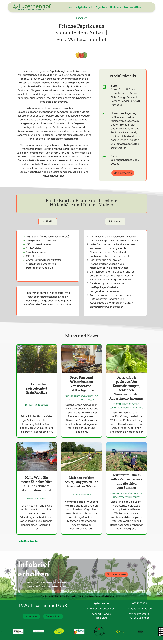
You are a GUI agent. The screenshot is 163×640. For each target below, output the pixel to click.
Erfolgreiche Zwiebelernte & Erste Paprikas (36, 388)
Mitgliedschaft (83, 7)
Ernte (37, 405)
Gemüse (44, 405)
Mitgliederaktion (121, 497)
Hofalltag (93, 396)
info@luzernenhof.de (139, 608)
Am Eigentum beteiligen (101, 608)
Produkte (135, 497)
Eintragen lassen (116, 574)
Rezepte (72, 400)
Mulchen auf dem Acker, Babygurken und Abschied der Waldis (81, 482)
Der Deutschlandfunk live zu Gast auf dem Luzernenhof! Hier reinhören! (81, 596)
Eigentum (101, 7)
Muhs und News (133, 7)
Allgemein (41, 498)
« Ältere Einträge (27, 541)
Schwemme (134, 404)
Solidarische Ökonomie (121, 407)
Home (68, 7)
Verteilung (82, 400)
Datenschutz (53, 616)
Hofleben (115, 7)
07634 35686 (139, 603)
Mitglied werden (123, 173)
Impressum (31, 616)
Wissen (91, 400)
